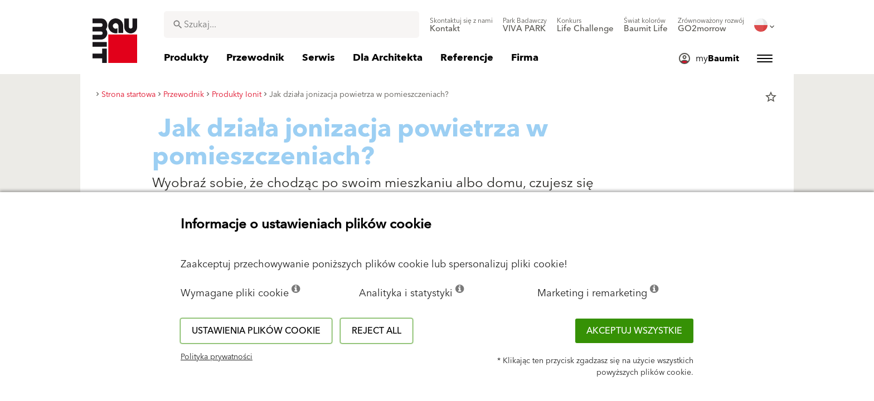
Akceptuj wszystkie (634, 331)
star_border (771, 97)
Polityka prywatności (217, 357)
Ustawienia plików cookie (256, 331)
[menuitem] (461, 25)
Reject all (376, 331)
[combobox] (291, 24)
